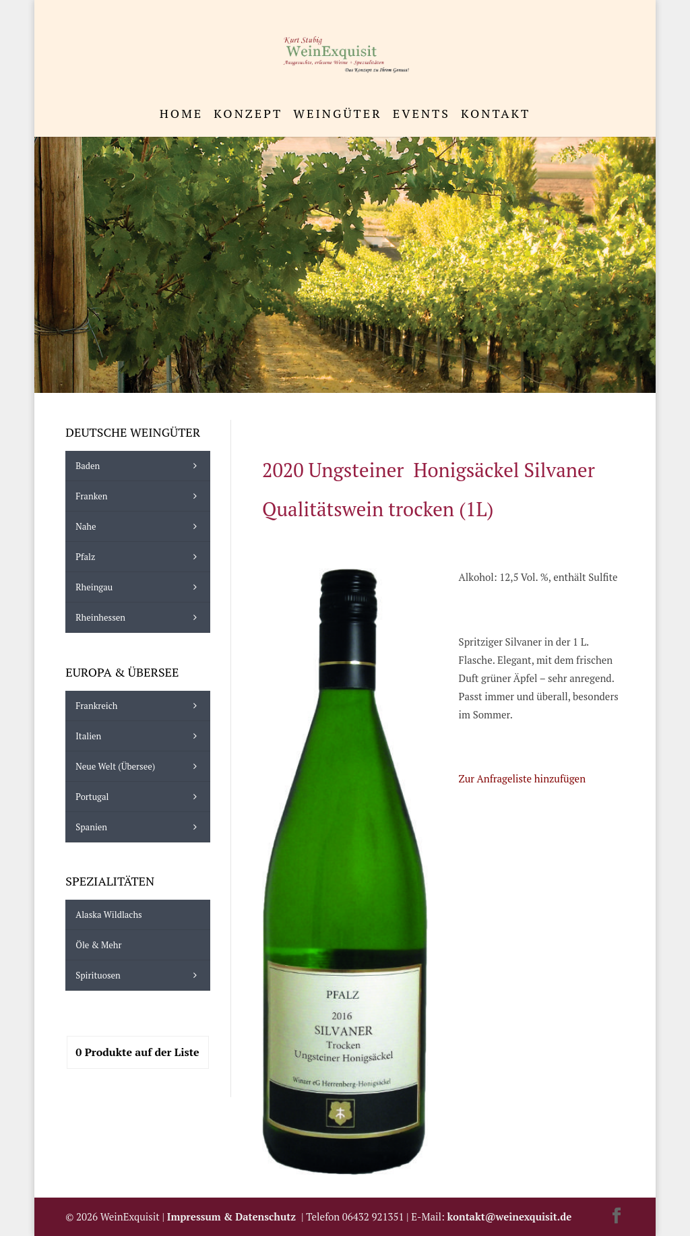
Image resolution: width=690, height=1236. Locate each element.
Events (421, 115)
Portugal (139, 797)
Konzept (248, 115)
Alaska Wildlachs (108, 914)
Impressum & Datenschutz (234, 1216)
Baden (139, 466)
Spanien (139, 827)
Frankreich (139, 706)
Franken (139, 496)
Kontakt (495, 115)
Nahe (139, 526)
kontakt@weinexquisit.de (509, 1216)
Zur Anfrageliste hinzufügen (522, 778)
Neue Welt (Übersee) (139, 766)
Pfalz (139, 557)
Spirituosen (139, 975)
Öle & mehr (98, 945)
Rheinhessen (139, 617)
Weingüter (337, 115)
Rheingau (139, 587)
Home (181, 115)
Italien (139, 736)
